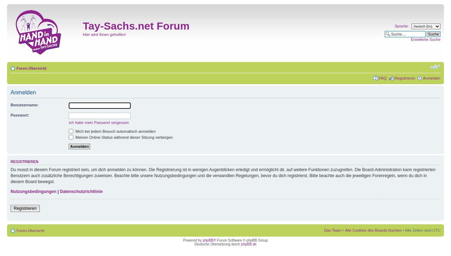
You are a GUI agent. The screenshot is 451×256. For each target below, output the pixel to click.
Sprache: (402, 26)
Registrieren (404, 78)
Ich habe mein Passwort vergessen (99, 122)
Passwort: (20, 115)
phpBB (208, 240)
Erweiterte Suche (425, 39)
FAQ (383, 78)
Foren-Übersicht (32, 68)
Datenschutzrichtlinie (81, 191)
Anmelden (431, 78)
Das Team (332, 230)
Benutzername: (24, 105)
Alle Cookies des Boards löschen (373, 230)
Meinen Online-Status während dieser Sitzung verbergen (121, 137)
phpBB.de (249, 244)
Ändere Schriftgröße (435, 67)
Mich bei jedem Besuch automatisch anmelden (112, 131)
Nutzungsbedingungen (33, 191)
